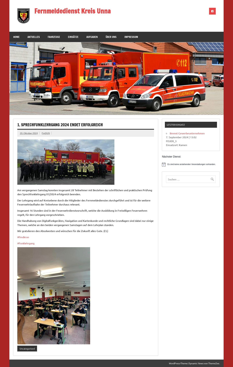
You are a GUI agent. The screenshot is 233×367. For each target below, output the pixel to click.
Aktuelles (34, 37)
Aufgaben (92, 37)
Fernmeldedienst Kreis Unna (72, 11)
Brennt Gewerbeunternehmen (187, 133)
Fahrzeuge (54, 37)
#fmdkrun (23, 237)
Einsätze (73, 37)
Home (16, 37)
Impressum (131, 37)
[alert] (191, 164)
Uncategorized (27, 348)
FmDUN (46, 133)
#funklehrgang (25, 243)
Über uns (111, 37)
